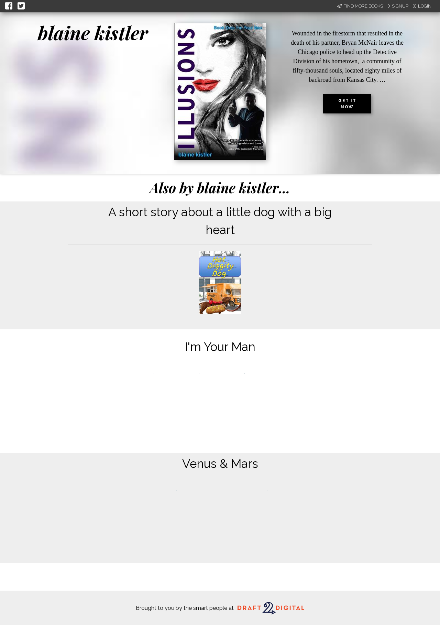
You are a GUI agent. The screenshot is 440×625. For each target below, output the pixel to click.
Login (421, 6)
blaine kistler (93, 32)
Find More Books (360, 6)
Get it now (347, 103)
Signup (397, 6)
